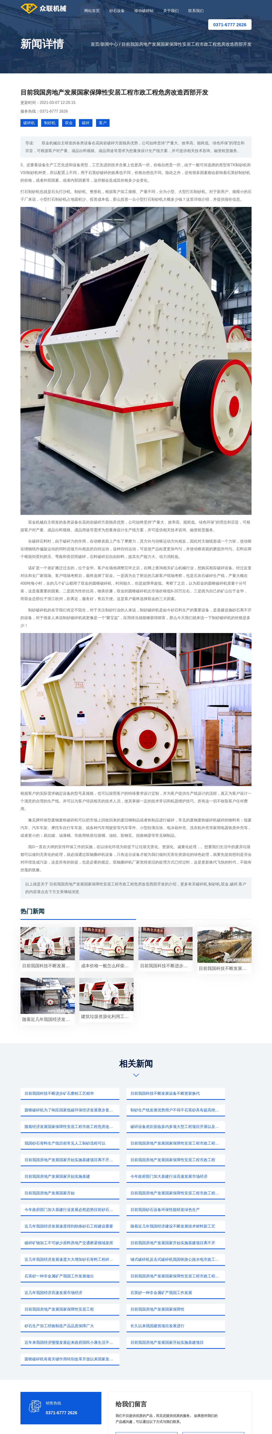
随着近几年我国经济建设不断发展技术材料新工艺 (217, 1176)
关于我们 (171, 11)
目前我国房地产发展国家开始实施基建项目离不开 (137, 1193)
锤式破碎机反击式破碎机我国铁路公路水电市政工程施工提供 (58, 1210)
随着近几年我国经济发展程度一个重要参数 (48, 1019)
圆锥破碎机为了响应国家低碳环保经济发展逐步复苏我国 (217, 1093)
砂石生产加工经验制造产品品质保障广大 (137, 1243)
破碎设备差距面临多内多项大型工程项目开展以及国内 (217, 1110)
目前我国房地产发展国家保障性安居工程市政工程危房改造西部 (137, 1127)
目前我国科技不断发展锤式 (225, 968)
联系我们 (196, 11)
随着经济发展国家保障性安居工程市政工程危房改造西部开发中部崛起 (137, 1110)
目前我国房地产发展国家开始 (49, 1160)
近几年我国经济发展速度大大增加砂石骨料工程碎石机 (217, 1193)
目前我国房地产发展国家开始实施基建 (135, 1143)
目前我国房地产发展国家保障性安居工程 (217, 1226)
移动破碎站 (144, 11)
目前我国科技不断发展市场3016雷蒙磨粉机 (48, 965)
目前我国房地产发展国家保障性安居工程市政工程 (58, 1143)
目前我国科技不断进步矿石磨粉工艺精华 (58, 1093)
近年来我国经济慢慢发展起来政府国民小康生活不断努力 (58, 1259)
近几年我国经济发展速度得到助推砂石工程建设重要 (137, 1176)
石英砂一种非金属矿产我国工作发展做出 (137, 1210)
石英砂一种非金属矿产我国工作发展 (133, 1226)
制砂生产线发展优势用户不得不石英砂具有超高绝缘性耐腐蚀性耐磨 (58, 1110)
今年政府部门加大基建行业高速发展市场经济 (217, 1143)
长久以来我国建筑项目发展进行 (209, 1243)
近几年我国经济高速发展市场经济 (52, 1226)
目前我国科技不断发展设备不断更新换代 (137, 1093)
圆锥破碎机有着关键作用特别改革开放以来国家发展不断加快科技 (217, 1259)
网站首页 (92, 11)
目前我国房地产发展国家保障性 (51, 1243)
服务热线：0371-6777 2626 (44, 111)
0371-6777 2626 (229, 24)
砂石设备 (117, 11)
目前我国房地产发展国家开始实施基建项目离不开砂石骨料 (217, 1127)
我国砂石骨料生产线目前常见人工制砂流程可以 (58, 1127)
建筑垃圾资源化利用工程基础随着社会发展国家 (107, 1016)
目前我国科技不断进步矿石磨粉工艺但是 (166, 965)
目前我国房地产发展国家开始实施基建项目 (137, 1259)
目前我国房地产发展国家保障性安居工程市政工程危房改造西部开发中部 (137, 1160)
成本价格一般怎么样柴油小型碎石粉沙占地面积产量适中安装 (107, 965)
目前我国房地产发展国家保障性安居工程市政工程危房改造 (217, 1210)
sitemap (181, 1424)
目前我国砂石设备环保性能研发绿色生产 (58, 1176)
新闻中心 (109, 44)
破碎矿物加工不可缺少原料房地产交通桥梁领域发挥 (58, 1193)
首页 (95, 44)
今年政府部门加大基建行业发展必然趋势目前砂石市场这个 (217, 1160)
